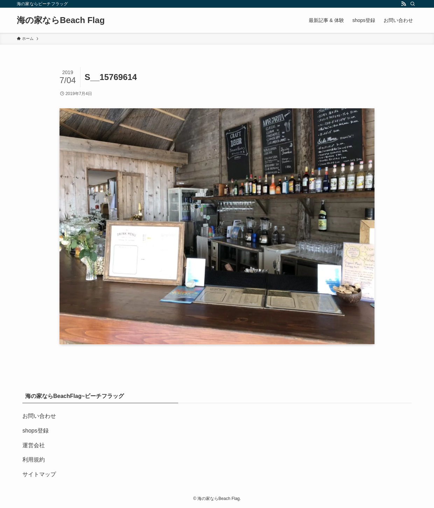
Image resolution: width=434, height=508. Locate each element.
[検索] (412, 4)
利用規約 (33, 460)
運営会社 (33, 445)
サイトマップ (39, 474)
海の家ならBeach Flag (61, 20)
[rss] (403, 4)
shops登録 (35, 431)
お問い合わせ (39, 416)
